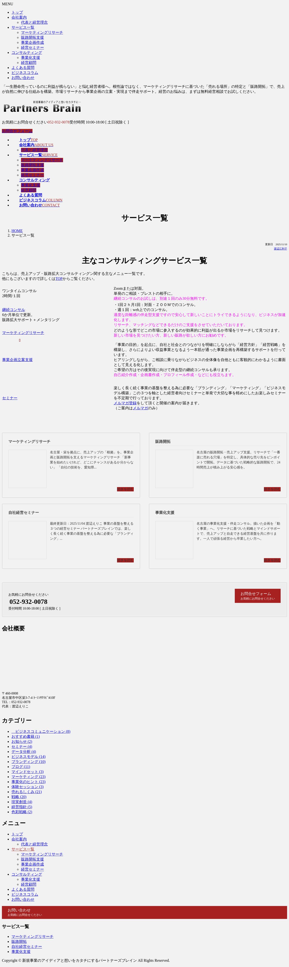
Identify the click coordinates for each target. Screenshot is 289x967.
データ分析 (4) (23, 752)
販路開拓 (19, 941)
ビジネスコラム (24, 73)
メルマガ (140, 408)
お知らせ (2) (21, 741)
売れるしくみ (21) (26, 792)
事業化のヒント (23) (28, 782)
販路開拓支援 (32, 37)
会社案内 (19, 17)
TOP (59, 279)
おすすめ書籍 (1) (25, 736)
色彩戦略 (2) (21, 812)
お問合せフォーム (17, 131)
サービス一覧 (22, 27)
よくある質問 (22, 68)
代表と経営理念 (34, 22)
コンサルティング (26, 52)
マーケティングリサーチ (42, 32)
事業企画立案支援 (17, 360)
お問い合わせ (22, 78)
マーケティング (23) (28, 777)
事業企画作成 (32, 42)
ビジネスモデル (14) (28, 757)
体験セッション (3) (27, 787)
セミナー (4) (21, 747)
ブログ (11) (20, 767)
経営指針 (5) (21, 807)
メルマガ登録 (125, 403)
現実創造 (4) (21, 802)
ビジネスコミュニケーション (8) (40, 731)
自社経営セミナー (26, 947)
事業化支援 (30, 58)
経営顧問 (28, 63)
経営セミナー (32, 47)
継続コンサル (13, 310)
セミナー (9, 398)
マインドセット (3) (27, 772)
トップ (17, 12)
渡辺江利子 (280, 248)
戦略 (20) (19, 797)
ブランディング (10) (28, 762)
